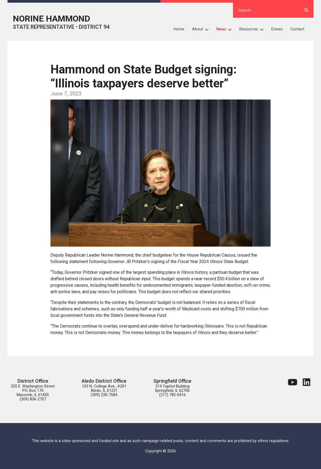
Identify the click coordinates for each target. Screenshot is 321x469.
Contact (297, 29)
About (202, 29)
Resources (253, 29)
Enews (277, 29)
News (226, 29)
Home (179, 29)
